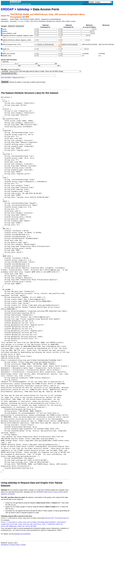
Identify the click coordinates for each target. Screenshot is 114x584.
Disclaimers (5, 545)
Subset (58, 21)
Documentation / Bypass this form (12, 77)
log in (85, 2)
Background (51, 21)
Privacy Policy (14, 545)
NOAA (96, 4)
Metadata (42, 21)
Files (63, 21)
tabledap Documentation (22, 534)
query (65, 518)
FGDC (27, 21)
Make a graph (70, 21)
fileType (58, 518)
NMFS (100, 4)
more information (14, 69)
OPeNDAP (40, 492)
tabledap (23, 9)
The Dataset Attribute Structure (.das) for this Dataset (29, 93)
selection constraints (8, 494)
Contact (23, 545)
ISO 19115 (34, 21)
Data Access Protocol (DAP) (53, 492)
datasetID (49, 518)
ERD (109, 4)
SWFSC (105, 4)
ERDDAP (7, 9)
